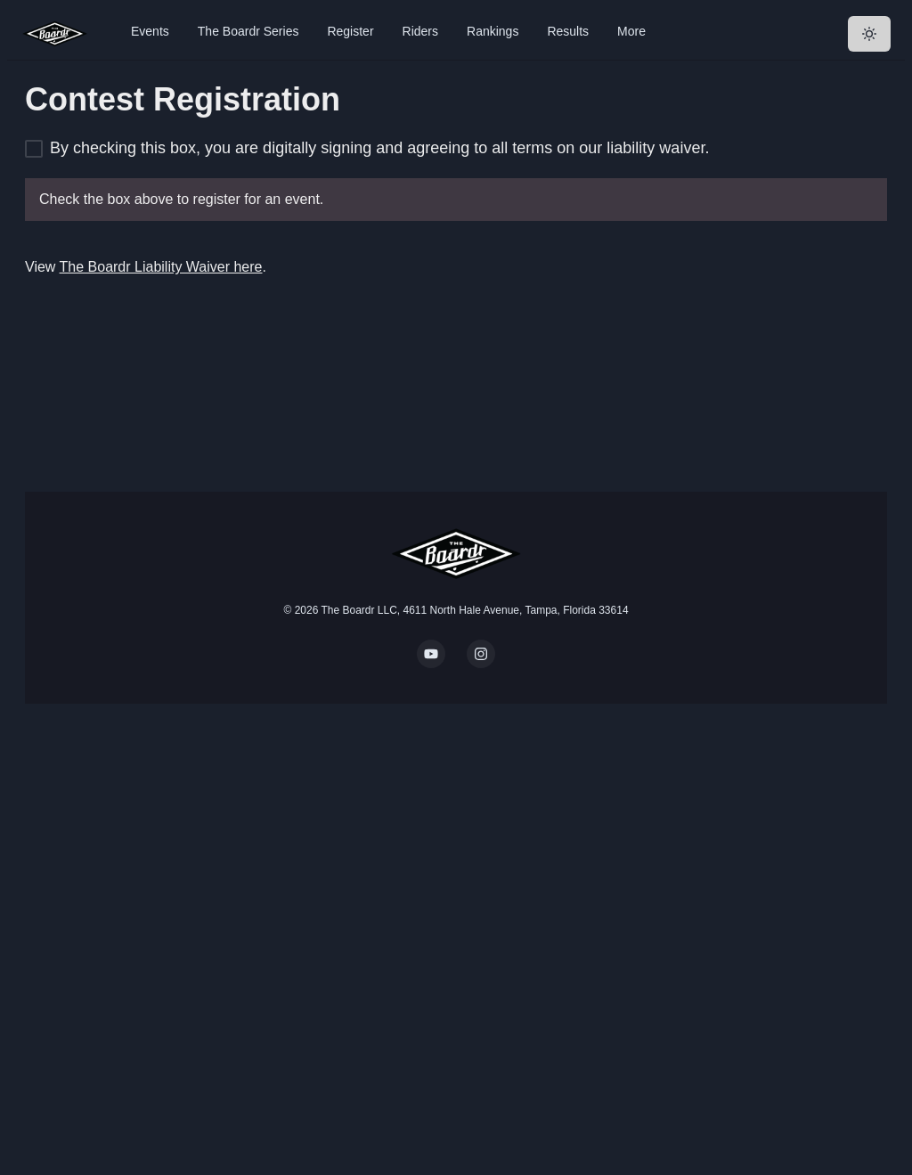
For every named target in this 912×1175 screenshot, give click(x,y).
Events (150, 31)
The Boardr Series (248, 31)
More (631, 31)
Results (568, 31)
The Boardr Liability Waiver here (161, 266)
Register (350, 31)
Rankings (492, 31)
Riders (420, 31)
